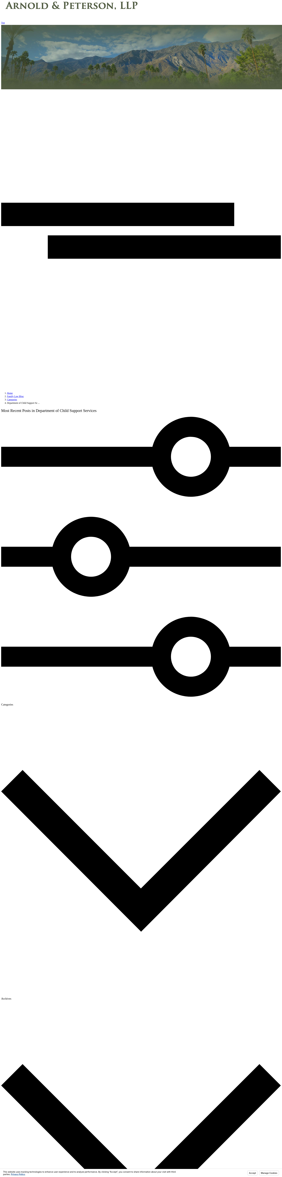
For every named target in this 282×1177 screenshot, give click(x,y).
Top (3, 23)
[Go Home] (10, 393)
